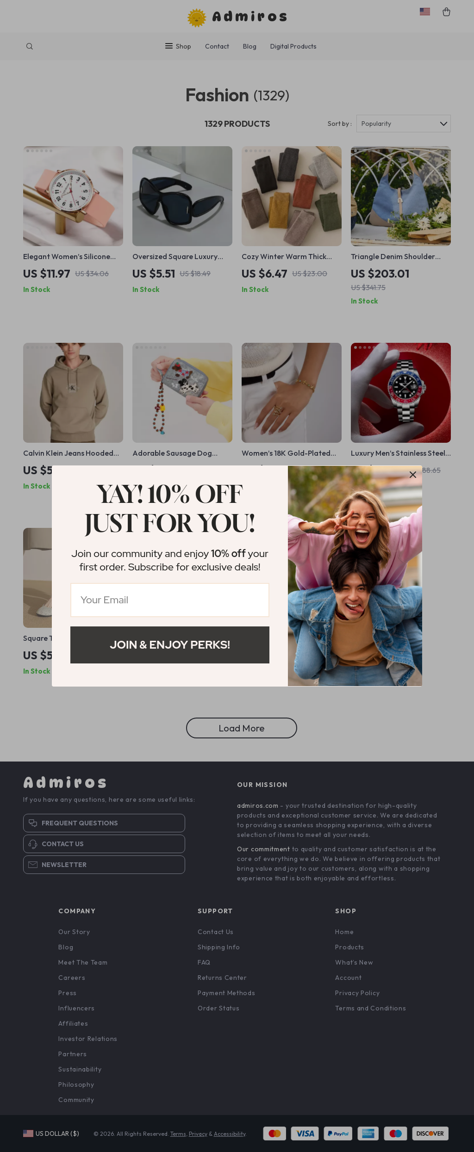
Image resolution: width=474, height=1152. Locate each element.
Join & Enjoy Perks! (170, 645)
